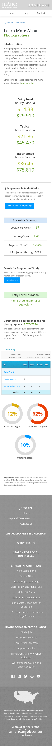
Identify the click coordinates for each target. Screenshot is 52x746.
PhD (47, 365)
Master (40, 365)
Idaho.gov (38, 713)
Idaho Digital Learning (26, 581)
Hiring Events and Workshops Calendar (26, 655)
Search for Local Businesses (26, 554)
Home (11, 13)
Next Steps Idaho (26, 570)
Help (26, 13)
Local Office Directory (26, 643)
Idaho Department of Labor (26, 627)
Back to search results (14, 22)
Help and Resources (19, 518)
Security (25, 716)
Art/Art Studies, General (12, 386)
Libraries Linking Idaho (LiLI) (26, 586)
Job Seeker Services (26, 637)
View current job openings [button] (19, 205)
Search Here (12, 280)
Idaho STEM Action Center (26, 597)
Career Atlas (26, 576)
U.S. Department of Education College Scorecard (26, 614)
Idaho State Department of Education (26, 604)
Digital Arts (9, 372)
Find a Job (26, 632)
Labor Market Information (26, 533)
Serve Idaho (26, 543)
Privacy (17, 716)
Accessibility (8, 716)
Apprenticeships (26, 648)
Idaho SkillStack (26, 592)
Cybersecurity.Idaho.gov (38, 716)
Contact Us (26, 523)
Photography (10, 379)
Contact (41, 13)
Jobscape (26, 508)
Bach (32, 365)
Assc (24, 365)
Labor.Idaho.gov (27, 713)
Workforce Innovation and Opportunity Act (26, 664)
